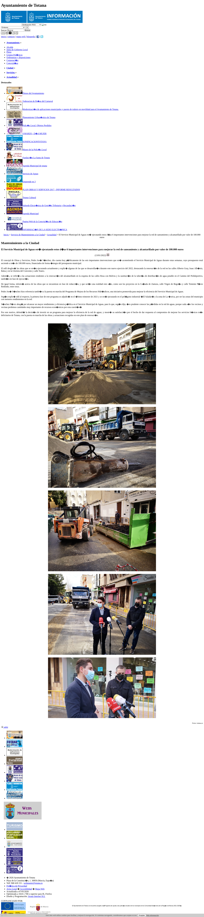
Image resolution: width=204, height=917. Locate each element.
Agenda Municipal (22, 213)
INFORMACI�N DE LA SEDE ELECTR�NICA (36, 229)
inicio (3, 36)
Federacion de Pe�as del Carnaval (29, 101)
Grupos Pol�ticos (14, 55)
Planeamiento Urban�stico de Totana (30, 117)
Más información (152, 915)
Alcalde (9, 47)
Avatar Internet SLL (36, 896)
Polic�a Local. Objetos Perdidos (28, 125)
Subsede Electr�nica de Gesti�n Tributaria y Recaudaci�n (41, 205)
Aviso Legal (11, 889)
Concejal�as (12, 63)
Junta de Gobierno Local (17, 49)
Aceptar (142, 915)
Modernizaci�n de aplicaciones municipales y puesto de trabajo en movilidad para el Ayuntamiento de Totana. (62, 109)
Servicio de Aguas (22, 174)
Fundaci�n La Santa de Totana (28, 158)
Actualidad (51, 235)
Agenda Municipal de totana (26, 166)
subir (4, 727)
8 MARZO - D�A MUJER (26, 133)
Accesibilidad (26, 889)
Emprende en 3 (21, 181)
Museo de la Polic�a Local (26, 149)
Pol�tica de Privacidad (16, 886)
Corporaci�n (12, 60)
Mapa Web (40, 889)
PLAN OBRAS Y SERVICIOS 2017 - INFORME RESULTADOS (43, 189)
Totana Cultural (21, 197)
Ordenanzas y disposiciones (18, 57)
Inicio (6, 235)
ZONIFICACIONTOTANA (26, 141)
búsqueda (31, 36)
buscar (4, 30)
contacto (11, 36)
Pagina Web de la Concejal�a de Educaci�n (34, 221)
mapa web (21, 36)
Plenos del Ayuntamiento (25, 93)
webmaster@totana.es (33, 883)
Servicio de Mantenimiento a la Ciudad (28, 235)
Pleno (8, 52)
